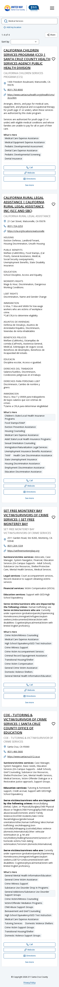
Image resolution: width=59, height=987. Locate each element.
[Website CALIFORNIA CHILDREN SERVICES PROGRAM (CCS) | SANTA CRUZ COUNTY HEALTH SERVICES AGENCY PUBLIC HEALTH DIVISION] (29, 173)
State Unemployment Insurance (21, 459)
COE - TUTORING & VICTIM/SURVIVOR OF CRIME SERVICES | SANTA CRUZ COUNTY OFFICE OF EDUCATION (25, 724)
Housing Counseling (15, 430)
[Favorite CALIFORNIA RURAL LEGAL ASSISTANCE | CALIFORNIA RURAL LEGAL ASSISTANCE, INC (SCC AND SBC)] (53, 204)
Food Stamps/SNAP (15, 422)
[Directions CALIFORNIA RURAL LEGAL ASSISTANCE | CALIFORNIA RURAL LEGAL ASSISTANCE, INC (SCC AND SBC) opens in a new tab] (29, 492)
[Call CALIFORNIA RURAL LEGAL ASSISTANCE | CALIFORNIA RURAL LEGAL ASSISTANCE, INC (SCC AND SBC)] (29, 481)
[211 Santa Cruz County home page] (21, 8)
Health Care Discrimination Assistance (32, 455)
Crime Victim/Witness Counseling (21, 635)
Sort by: (5, 41)
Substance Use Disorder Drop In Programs (26, 887)
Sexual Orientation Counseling (20, 443)
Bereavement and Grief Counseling (22, 911)
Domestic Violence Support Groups (22, 935)
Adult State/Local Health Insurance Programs (28, 439)
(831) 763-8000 (15, 89)
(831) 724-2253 (15, 226)
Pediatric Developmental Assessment (24, 146)
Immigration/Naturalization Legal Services (26, 447)
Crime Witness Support (16, 647)
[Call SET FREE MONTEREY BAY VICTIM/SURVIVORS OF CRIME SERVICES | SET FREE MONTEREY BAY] (29, 685)
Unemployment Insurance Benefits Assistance (28, 451)
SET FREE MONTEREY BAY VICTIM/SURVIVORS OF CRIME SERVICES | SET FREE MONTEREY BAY (26, 517)
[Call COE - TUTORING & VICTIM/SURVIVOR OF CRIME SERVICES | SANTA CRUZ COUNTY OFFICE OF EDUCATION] (29, 944)
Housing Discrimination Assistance (22, 463)
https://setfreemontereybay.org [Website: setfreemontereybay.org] (23, 550)
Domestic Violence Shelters (19, 671)
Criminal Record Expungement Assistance (26, 655)
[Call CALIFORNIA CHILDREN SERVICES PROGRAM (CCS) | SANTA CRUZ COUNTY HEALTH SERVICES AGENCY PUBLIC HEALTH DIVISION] (29, 168)
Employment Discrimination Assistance (24, 467)
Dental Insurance (13, 158)
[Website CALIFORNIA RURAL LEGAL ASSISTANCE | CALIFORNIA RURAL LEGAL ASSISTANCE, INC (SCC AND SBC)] (29, 486)
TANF (8, 455)
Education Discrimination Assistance (23, 471)
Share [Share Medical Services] (51, 34)
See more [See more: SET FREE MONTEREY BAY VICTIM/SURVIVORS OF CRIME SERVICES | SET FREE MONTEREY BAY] (29, 702)
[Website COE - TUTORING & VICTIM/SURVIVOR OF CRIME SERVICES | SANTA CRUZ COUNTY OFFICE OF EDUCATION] (29, 950)
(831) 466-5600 (15, 751)
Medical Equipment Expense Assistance (25, 142)
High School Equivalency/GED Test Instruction (28, 643)
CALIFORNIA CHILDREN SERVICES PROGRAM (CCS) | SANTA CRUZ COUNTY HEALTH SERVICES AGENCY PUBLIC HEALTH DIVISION (27, 59)
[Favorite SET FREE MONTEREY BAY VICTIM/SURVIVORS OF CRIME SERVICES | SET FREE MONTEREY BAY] (53, 517)
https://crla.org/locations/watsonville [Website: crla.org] (25, 231)
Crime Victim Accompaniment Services (24, 651)
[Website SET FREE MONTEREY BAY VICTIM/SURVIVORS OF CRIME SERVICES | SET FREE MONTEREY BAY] (29, 690)
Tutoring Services (13, 923)
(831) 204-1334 (15, 545)
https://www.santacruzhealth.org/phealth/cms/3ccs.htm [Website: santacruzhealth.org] (31, 96)
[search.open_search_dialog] (29, 21)
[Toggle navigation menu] (52, 8)
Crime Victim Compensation (19, 663)
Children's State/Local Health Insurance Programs (25, 417)
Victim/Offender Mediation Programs (23, 903)
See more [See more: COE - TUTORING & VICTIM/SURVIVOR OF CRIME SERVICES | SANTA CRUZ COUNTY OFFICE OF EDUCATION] (29, 962)
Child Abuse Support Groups (19, 907)
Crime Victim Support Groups (19, 927)
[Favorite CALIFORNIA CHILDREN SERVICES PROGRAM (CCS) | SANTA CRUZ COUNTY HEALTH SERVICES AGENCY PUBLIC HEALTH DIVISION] (53, 59)
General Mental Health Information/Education (28, 675)
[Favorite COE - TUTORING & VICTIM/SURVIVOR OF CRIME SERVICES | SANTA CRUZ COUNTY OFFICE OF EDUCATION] (53, 724)
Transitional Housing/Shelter (19, 659)
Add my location (12, 27)
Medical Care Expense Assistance (22, 138)
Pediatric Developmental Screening (22, 154)
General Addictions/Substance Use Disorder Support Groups (27, 893)
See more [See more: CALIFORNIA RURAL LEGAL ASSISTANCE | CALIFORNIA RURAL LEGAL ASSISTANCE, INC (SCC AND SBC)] (29, 498)
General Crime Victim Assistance (21, 667)
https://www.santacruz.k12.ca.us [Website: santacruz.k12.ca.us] (23, 756)
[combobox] (25, 41)
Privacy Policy (30, 982)
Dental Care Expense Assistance (21, 150)
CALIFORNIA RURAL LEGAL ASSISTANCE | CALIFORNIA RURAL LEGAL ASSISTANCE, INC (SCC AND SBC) (24, 204)
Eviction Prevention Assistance (20, 426)
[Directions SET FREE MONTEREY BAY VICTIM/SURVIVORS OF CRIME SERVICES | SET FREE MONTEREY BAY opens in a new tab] (29, 696)
